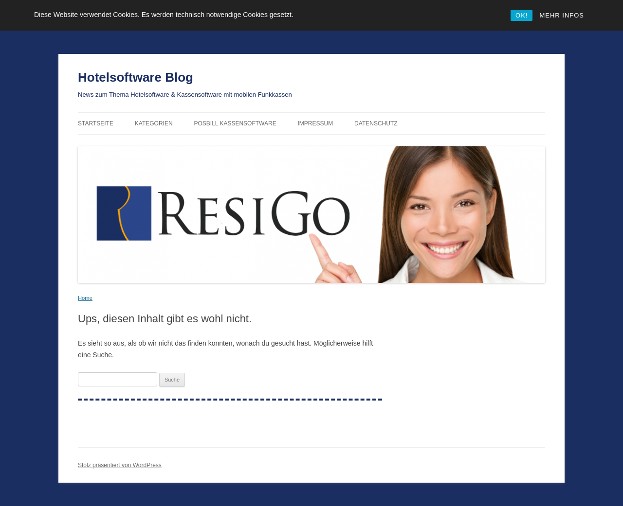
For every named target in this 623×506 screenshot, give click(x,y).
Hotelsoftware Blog (135, 77)
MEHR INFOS (561, 15)
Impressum (315, 123)
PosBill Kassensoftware (235, 123)
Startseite (95, 123)
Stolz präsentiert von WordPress (120, 465)
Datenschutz (375, 123)
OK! (521, 15)
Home (85, 298)
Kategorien (154, 123)
